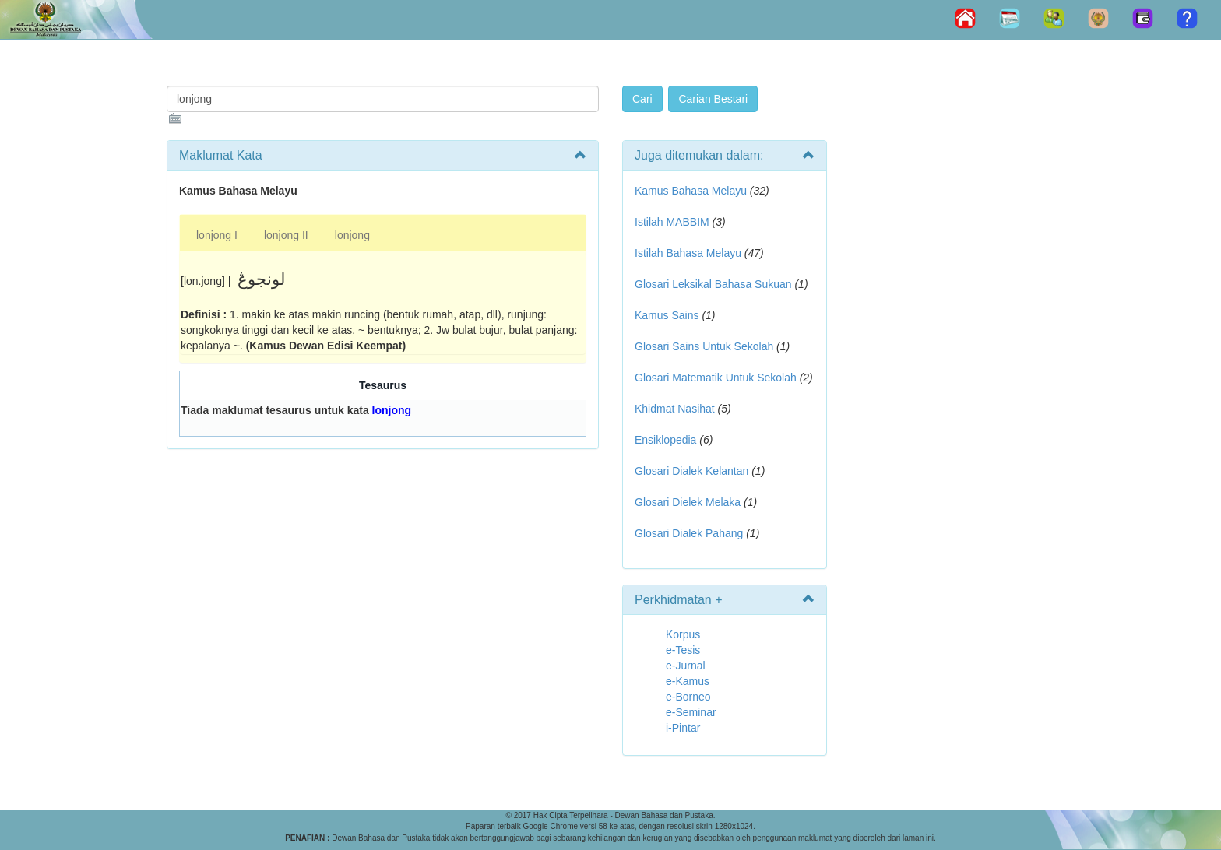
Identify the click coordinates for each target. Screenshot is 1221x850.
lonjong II (286, 235)
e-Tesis (683, 650)
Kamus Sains (666, 315)
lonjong (352, 235)
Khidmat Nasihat (675, 408)
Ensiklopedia (665, 440)
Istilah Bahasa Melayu (688, 253)
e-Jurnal (686, 665)
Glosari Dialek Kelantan (691, 471)
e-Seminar (691, 712)
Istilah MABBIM (672, 222)
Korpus (683, 634)
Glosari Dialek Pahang (689, 533)
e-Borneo (688, 696)
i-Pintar (683, 728)
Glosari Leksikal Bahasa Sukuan (713, 284)
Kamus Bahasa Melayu (692, 190)
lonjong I (217, 235)
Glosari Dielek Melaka (688, 502)
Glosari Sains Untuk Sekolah (704, 346)
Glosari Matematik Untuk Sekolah (716, 377)
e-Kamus (687, 681)
